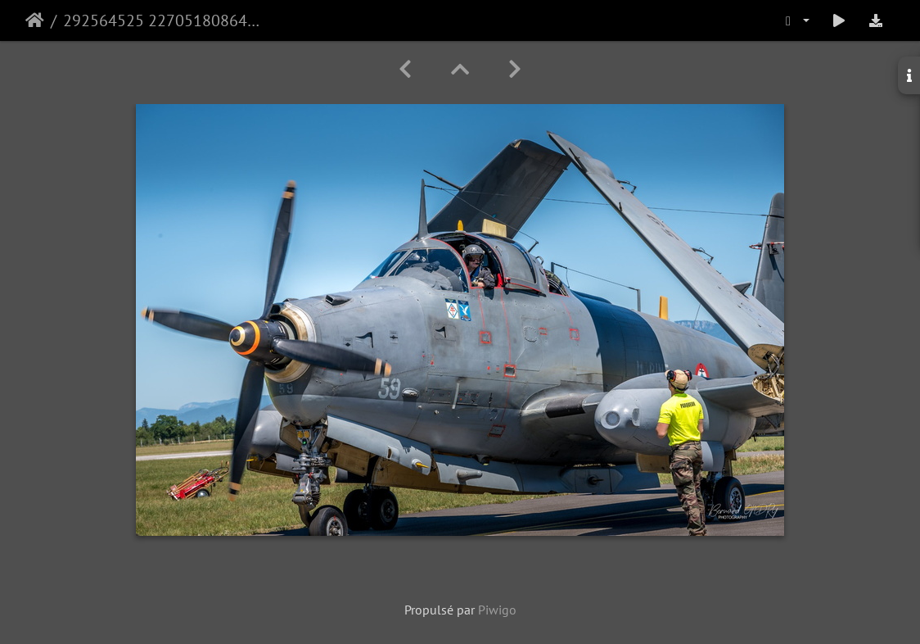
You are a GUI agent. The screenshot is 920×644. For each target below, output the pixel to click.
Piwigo (497, 609)
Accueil (34, 20)
